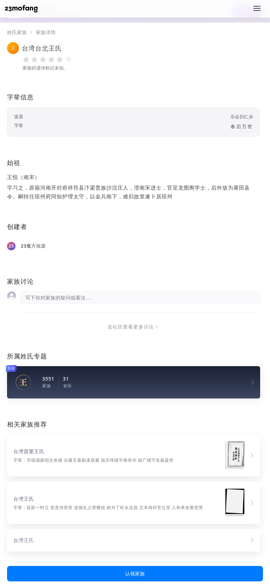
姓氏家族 (17, 32)
